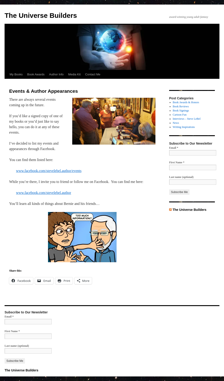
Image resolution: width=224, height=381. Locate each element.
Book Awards (36, 74)
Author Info (56, 74)
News (176, 122)
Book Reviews (181, 106)
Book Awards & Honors (186, 102)
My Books (16, 74)
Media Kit (74, 74)
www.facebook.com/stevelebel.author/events (48, 171)
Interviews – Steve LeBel (187, 118)
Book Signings (181, 110)
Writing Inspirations (184, 127)
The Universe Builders (41, 15)
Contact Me (92, 74)
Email (173, 147)
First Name (176, 162)
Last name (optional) (181, 177)
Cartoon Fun (180, 114)
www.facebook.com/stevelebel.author (43, 193)
